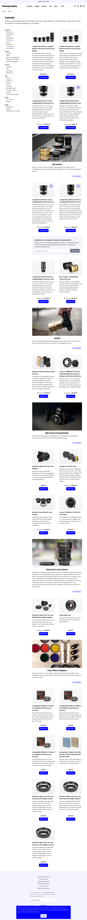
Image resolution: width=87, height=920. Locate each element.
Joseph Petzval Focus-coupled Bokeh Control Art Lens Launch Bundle (70, 49)
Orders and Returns (43, 888)
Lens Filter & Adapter (12, 61)
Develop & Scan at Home (13, 111)
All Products (9, 73)
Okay (43, 916)
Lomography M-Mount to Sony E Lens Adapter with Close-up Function (43, 708)
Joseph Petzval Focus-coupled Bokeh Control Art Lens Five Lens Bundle (43, 49)
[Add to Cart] (70, 301)
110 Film (8, 84)
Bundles (8, 101)
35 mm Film (9, 80)
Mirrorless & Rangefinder (13, 57)
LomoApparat (10, 34)
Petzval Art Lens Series (12, 59)
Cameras (30, 6)
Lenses (37, 6)
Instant (44, 6)
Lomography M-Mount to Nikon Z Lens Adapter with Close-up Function (70, 708)
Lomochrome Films (11, 90)
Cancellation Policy (44, 884)
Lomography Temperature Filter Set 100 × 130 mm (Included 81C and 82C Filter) (70, 754)
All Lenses (9, 53)
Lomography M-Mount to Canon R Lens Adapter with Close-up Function (43, 754)
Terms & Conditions (43, 877)
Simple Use (9, 44)
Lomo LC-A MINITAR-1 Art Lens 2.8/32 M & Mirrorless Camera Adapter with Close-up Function (70, 374)
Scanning (8, 86)
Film (50, 6)
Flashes (8, 109)
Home (3, 11)
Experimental (9, 38)
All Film (8, 78)
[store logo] (9, 6)
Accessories (9, 46)
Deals (56, 6)
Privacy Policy (43, 879)
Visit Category (76, 176)
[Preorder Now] (43, 77)
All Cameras (9, 32)
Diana (7, 42)
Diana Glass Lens (65, 615)
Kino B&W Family (10, 88)
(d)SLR (8, 55)
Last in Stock (10, 99)
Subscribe (74, 251)
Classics (8, 36)
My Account (43, 886)
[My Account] (78, 6)
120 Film (8, 82)
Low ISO (8, 92)
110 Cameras (9, 40)
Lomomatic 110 (10, 48)
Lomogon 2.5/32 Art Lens (67, 466)
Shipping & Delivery (43, 881)
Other (62, 6)
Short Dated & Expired (12, 94)
